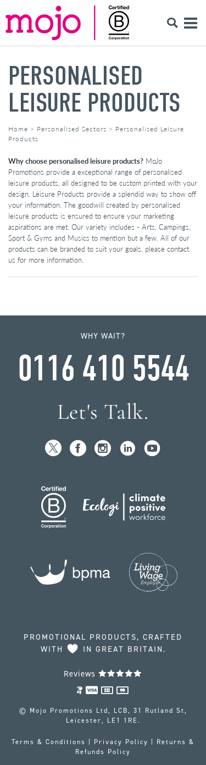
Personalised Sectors (72, 129)
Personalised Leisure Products (94, 89)
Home (18, 129)
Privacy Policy (121, 742)
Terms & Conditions (49, 742)
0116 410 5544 (103, 369)
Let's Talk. (103, 411)
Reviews (103, 673)
